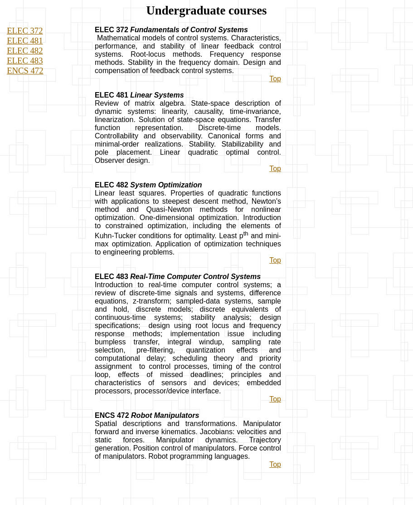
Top (275, 79)
